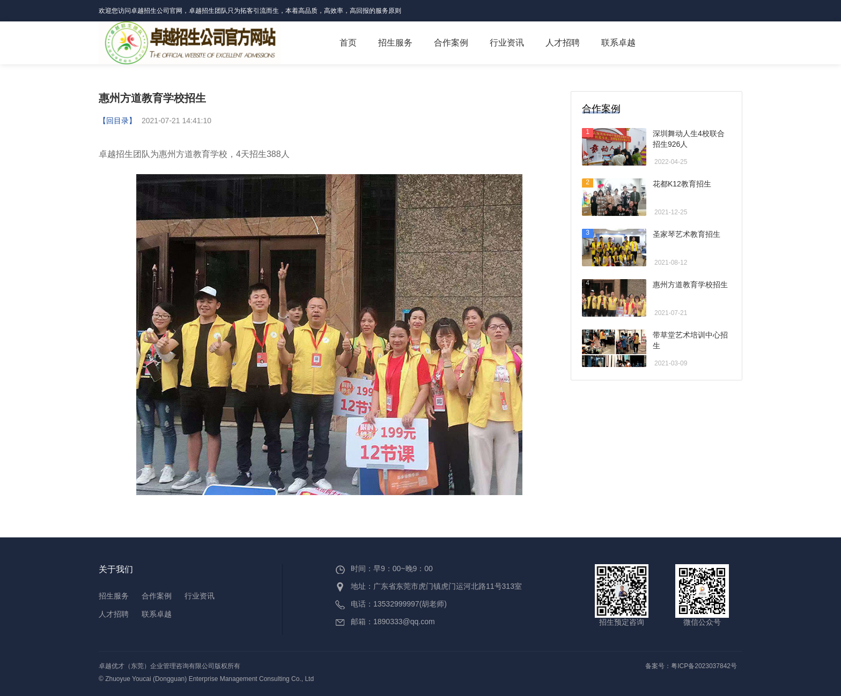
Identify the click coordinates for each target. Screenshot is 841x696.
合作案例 (456, 40)
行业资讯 (507, 42)
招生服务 (395, 42)
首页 (348, 42)
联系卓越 (618, 42)
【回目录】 (117, 120)
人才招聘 (562, 42)
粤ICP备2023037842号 (704, 666)
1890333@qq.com (404, 621)
